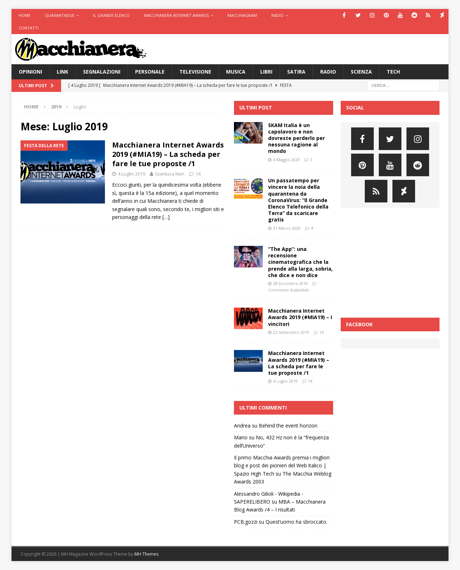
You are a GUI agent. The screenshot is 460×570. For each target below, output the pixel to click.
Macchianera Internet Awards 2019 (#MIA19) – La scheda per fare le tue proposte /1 (168, 154)
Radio (277, 15)
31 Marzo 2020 (286, 228)
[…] (166, 217)
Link (62, 71)
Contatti (28, 28)
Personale (150, 71)
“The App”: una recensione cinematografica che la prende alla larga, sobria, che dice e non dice (300, 262)
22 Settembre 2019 (291, 332)
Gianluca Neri (169, 173)
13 (321, 332)
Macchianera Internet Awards (176, 15)
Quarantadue (59, 15)
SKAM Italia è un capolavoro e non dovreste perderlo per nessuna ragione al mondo (296, 138)
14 (198, 173)
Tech (393, 71)
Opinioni (30, 71)
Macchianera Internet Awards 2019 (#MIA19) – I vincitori (300, 317)
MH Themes (146, 554)
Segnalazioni (101, 71)
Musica (235, 71)
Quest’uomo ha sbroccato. (296, 521)
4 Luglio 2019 (131, 173)
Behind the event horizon (288, 425)
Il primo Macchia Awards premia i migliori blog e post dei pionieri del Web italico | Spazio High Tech (282, 465)
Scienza (361, 71)
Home (25, 15)
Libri (266, 71)
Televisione (195, 71)
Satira (296, 71)
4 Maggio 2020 (286, 159)
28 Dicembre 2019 (290, 283)
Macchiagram (242, 15)
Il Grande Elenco (111, 15)
